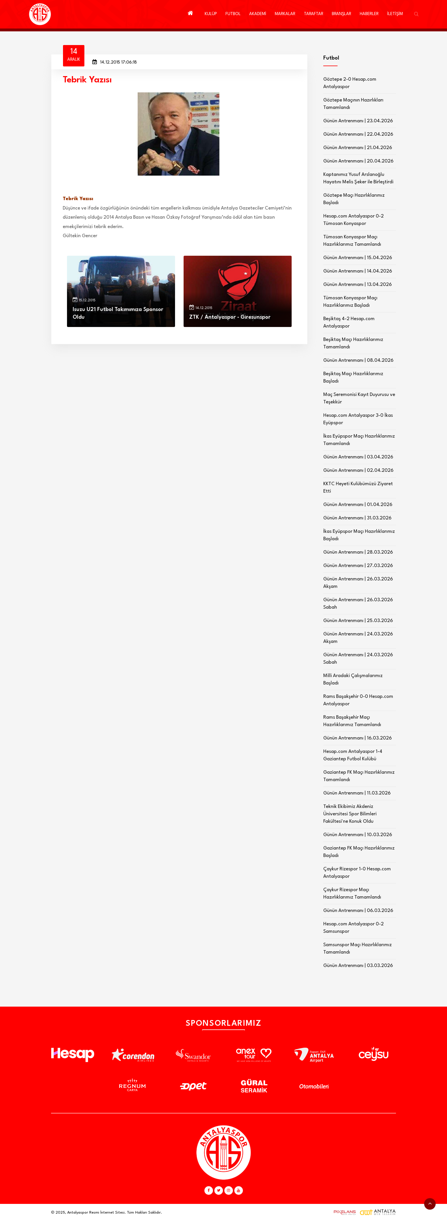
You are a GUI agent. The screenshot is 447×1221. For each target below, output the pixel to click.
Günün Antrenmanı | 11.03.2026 (357, 793)
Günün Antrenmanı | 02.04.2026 (358, 470)
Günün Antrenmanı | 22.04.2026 (358, 134)
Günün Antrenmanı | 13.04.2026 (357, 284)
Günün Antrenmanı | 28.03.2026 (358, 552)
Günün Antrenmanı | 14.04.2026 (357, 271)
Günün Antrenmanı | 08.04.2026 (358, 360)
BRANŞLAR (341, 14)
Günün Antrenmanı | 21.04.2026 (357, 147)
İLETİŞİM (395, 14)
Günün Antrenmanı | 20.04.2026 (358, 161)
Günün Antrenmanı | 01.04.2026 (357, 504)
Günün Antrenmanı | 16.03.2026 (357, 738)
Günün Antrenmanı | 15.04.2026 (357, 257)
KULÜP (211, 14)
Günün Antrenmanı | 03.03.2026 (358, 965)
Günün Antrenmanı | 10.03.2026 (357, 834)
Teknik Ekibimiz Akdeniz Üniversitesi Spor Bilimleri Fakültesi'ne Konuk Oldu (350, 814)
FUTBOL (233, 14)
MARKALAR (285, 14)
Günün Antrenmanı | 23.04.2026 (358, 121)
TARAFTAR (313, 14)
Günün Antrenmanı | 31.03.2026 (357, 518)
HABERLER (369, 14)
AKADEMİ (257, 14)
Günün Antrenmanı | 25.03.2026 (358, 620)
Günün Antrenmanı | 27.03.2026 (358, 565)
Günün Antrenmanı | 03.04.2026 (358, 457)
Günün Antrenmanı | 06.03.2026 (358, 910)
